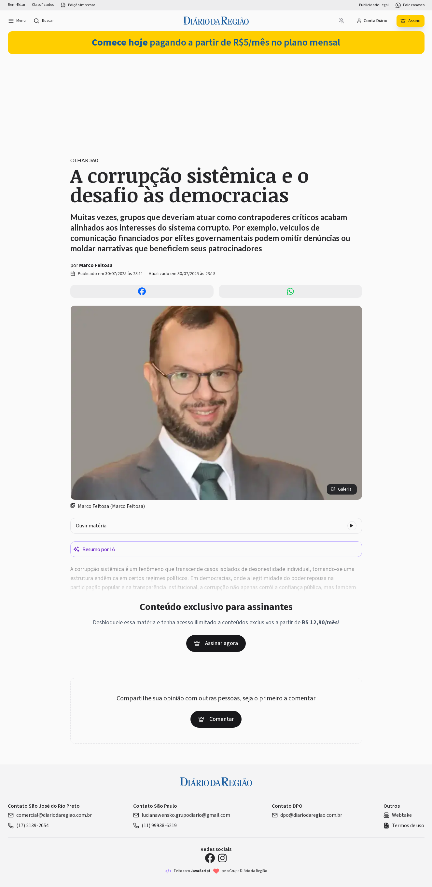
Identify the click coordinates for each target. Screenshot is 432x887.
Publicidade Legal (374, 5)
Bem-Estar (16, 4)
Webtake (397, 815)
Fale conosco (410, 5)
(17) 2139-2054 (28, 825)
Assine (410, 21)
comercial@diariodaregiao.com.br (50, 815)
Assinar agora (216, 643)
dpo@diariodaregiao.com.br (307, 815)
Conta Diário (371, 21)
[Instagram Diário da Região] (222, 858)
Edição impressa (77, 5)
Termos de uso (403, 825)
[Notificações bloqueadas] (341, 21)
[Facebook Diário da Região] (210, 858)
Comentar (216, 719)
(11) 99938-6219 (155, 825)
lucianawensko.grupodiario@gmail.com (181, 815)
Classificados (43, 4)
